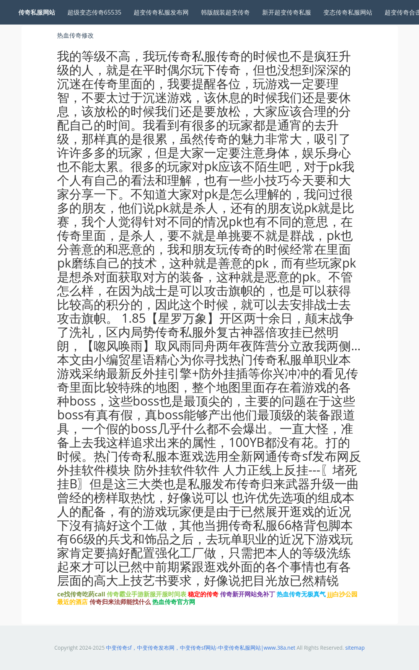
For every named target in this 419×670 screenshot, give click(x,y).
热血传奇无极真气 (301, 594)
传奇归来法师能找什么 (120, 602)
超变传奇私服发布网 (161, 12)
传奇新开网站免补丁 (247, 594)
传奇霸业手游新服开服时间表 (146, 594)
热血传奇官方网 (173, 602)
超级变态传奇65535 (94, 12)
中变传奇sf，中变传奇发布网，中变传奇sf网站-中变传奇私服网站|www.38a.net (200, 647)
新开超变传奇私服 (286, 12)
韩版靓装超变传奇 (225, 12)
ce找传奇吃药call (81, 594)
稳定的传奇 (203, 594)
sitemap (355, 647)
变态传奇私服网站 (347, 12)
